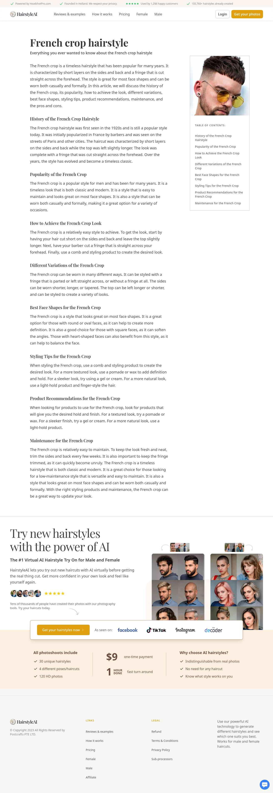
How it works (102, 14)
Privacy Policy (160, 750)
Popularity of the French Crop (215, 147)
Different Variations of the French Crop (218, 166)
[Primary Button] (63, 630)
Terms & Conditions (164, 741)
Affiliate (91, 777)
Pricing (124, 14)
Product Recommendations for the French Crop (219, 194)
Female (142, 14)
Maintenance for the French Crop (218, 203)
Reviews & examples (70, 14)
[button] (247, 14)
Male (158, 14)
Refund (156, 732)
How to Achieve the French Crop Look (217, 155)
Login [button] (222, 14)
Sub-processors (161, 759)
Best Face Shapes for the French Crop (217, 177)
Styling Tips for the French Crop (217, 186)
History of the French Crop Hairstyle (213, 138)
